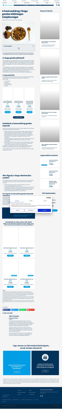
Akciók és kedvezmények (22, 392)
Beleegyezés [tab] (17, 200)
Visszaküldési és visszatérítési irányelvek (26, 400)
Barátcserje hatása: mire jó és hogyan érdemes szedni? (49, 42)
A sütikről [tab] (45, 200)
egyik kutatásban (8, 131)
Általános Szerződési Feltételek (6, 400)
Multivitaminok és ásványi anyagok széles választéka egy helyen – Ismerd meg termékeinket (23, 215)
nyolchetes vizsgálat (16, 142)
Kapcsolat (19, 394)
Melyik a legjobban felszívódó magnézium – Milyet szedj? (50, 145)
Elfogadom (44, 210)
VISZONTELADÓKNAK (32, 392)
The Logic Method (58, 405)
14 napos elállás (36, 400)
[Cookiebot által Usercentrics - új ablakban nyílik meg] (47, 197)
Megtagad (17, 210)
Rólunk (30, 390)
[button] (33, 46)
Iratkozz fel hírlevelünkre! (46, 390)
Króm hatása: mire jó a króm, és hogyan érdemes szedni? (49, 113)
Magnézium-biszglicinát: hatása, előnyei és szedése (50, 77)
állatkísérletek (9, 135)
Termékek (19, 390)
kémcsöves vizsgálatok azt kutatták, (11, 138)
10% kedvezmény (31, 394)
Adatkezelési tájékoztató (15, 400)
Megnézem (7, 112)
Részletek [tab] (31, 200)
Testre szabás (31, 210)
